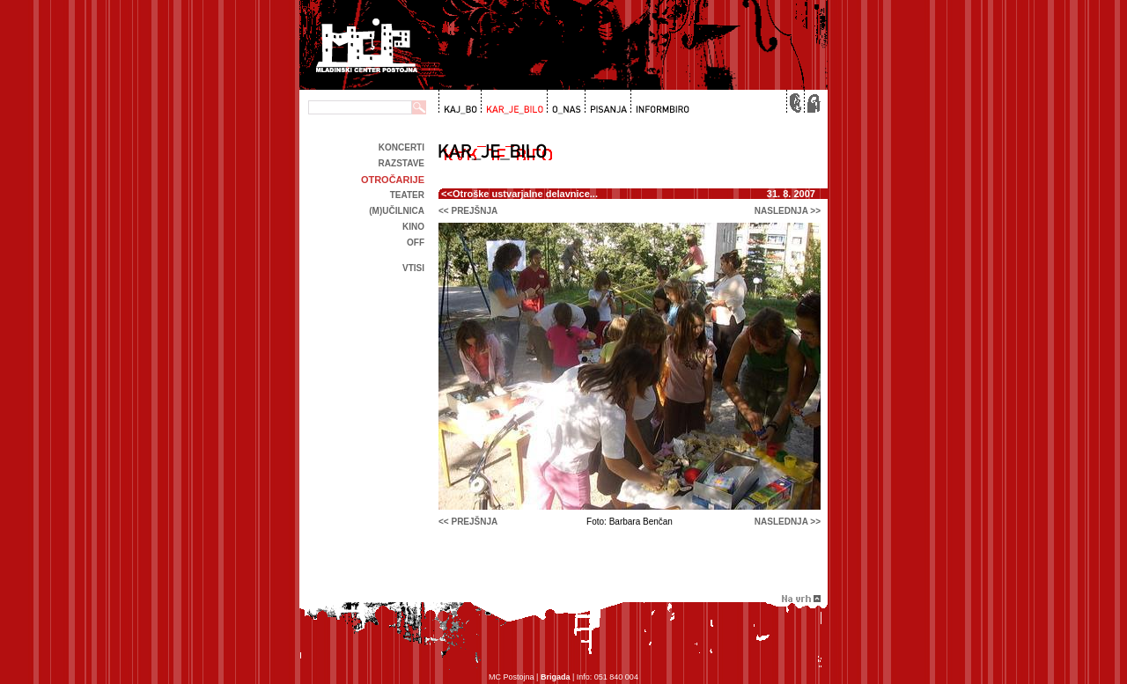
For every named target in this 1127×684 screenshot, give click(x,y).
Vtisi (413, 268)
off (415, 242)
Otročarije (392, 179)
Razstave (401, 163)
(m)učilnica (396, 211)
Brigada (556, 677)
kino (413, 227)
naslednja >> (788, 211)
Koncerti (401, 147)
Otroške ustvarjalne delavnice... (525, 193)
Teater (407, 195)
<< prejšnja (467, 211)
